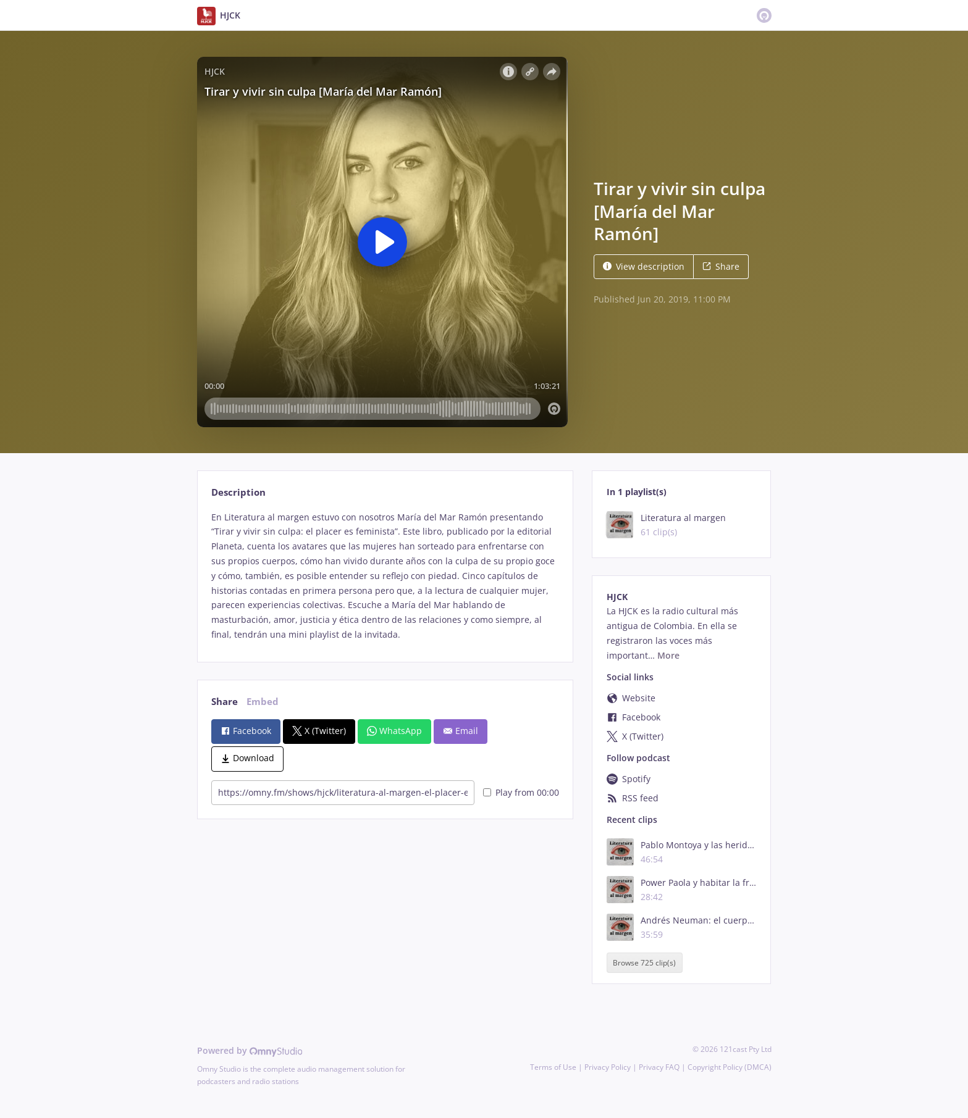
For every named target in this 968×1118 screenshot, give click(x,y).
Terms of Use (553, 1067)
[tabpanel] (385, 576)
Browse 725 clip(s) (644, 962)
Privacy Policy (607, 1067)
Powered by (250, 1050)
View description (643, 266)
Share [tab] (224, 701)
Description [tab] (238, 492)
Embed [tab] (262, 701)
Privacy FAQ (659, 1067)
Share (720, 266)
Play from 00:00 (521, 792)
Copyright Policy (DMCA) (730, 1067)
